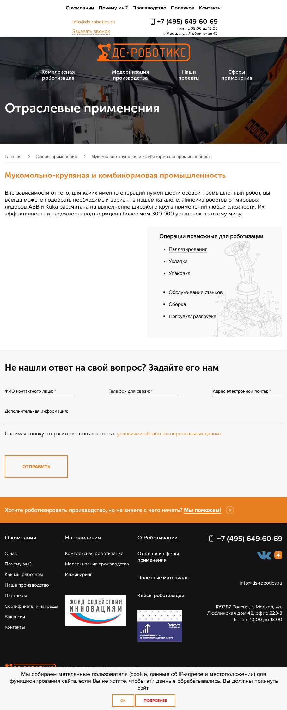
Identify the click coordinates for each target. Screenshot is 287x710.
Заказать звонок (91, 31)
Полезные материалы (163, 578)
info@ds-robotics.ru (93, 22)
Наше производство (27, 585)
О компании (80, 8)
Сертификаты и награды (31, 606)
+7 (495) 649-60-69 (187, 21)
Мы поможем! (202, 510)
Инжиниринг (78, 574)
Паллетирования (188, 249)
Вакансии (15, 617)
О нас (11, 553)
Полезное (182, 8)
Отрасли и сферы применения (158, 557)
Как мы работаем (24, 574)
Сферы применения (236, 75)
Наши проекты (189, 75)
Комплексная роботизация (58, 75)
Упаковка (179, 273)
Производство (149, 8)
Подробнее (155, 700)
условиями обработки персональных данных (169, 434)
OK (123, 700)
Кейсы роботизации (160, 595)
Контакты (210, 8)
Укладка (178, 261)
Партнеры (16, 595)
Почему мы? (113, 8)
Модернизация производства (130, 75)
